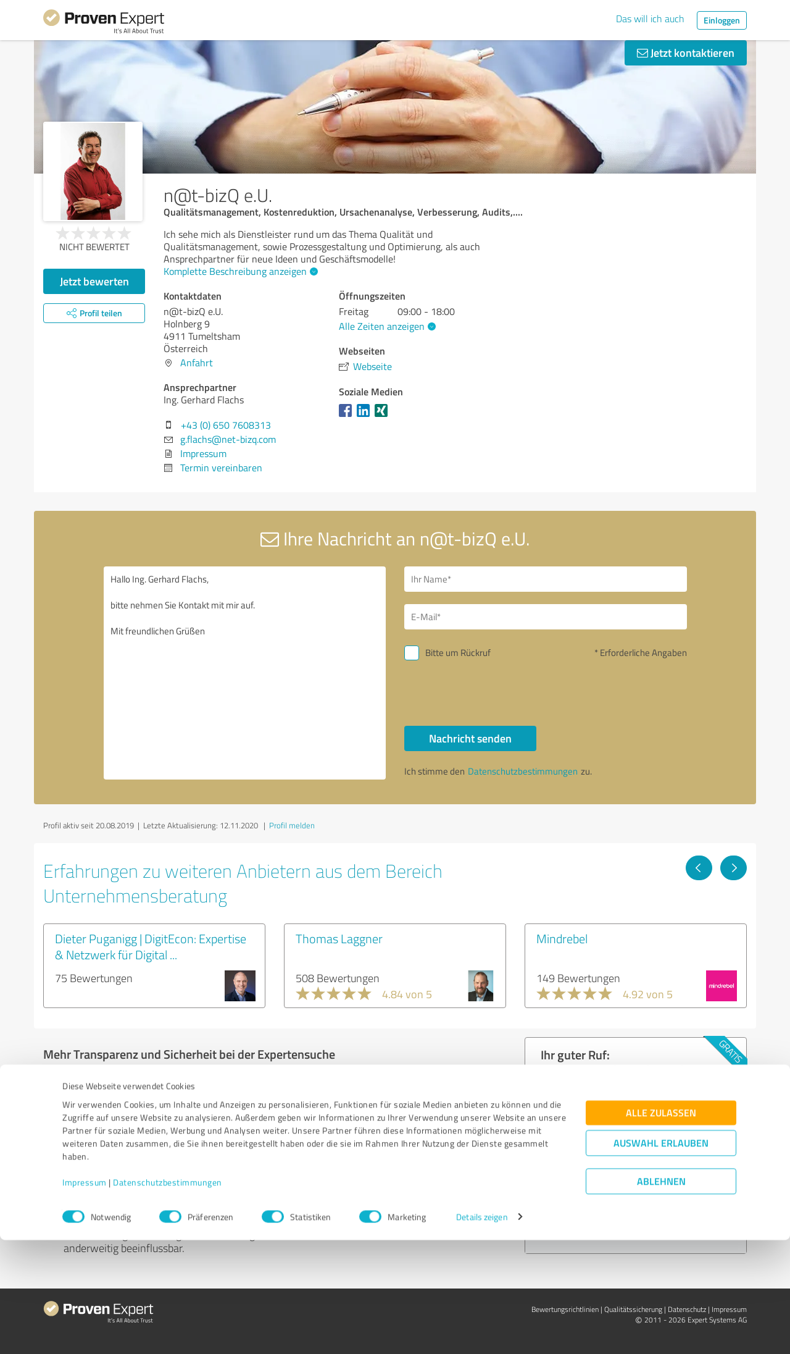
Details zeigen (481, 1331)
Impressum (84, 1296)
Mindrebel (562, 938)
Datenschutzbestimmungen (167, 1296)
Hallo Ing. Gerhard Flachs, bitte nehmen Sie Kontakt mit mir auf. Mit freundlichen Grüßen (245, 673)
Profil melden (292, 825)
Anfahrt (196, 362)
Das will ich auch (650, 18)
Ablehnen (661, 1295)
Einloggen (722, 20)
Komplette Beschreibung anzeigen (239, 271)
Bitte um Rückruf (458, 652)
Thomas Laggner (339, 938)
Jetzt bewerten (94, 281)
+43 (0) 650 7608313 (226, 425)
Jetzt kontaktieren (685, 52)
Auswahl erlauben (661, 1257)
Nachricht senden (470, 738)
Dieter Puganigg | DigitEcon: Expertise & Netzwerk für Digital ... (150, 946)
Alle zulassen (661, 1226)
